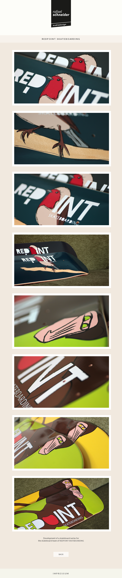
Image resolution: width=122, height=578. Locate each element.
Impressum (61, 573)
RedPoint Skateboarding (72, 541)
